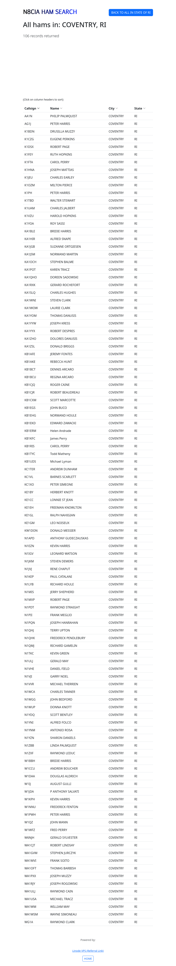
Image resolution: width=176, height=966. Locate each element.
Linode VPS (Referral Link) (88, 951)
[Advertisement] (88, 68)
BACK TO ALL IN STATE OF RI (131, 12)
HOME (88, 958)
